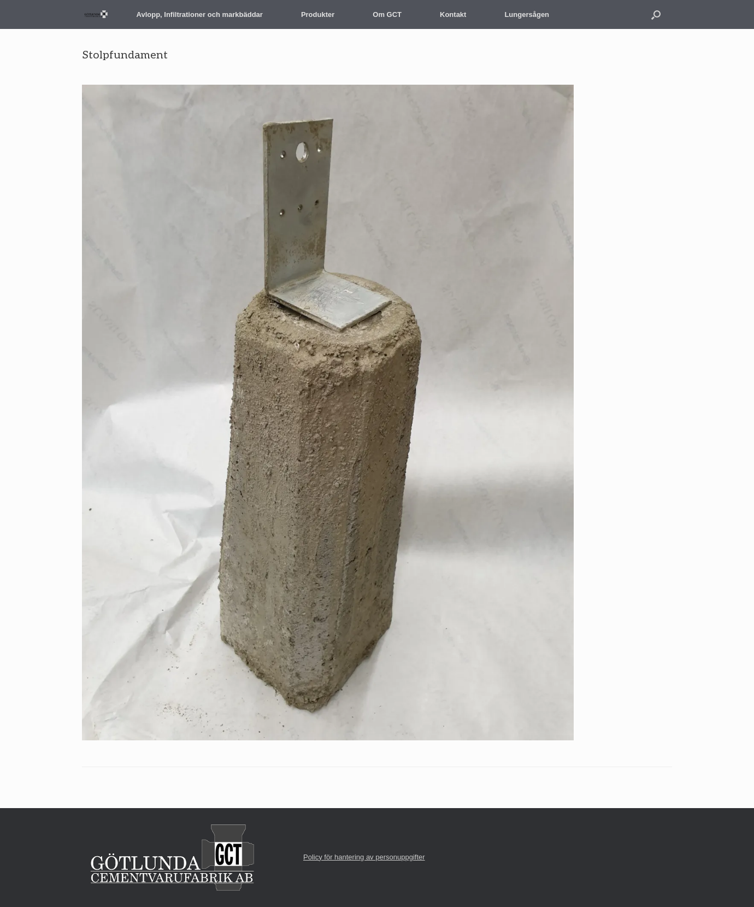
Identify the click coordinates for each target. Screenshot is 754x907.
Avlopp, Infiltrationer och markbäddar (200, 14)
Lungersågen (526, 14)
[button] (656, 14)
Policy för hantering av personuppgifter (364, 857)
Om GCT (387, 14)
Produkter (317, 14)
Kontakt (453, 14)
